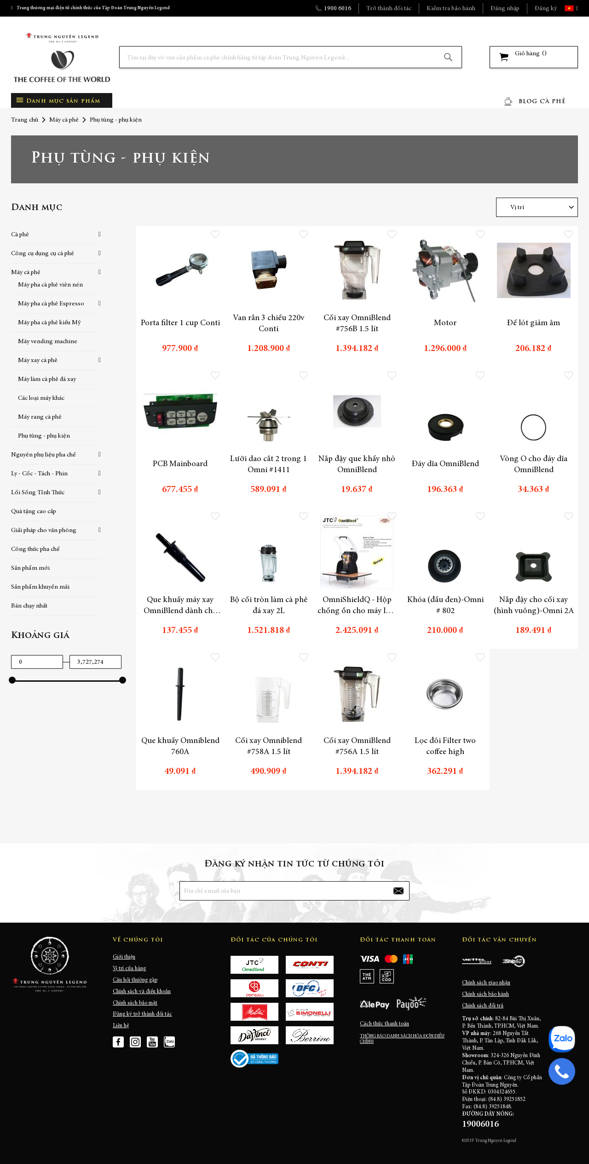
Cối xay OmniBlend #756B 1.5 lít (357, 323)
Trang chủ (24, 120)
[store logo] (61, 57)
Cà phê (20, 235)
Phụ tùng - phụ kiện (44, 436)
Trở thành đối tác (388, 9)
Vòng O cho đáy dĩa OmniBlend (533, 464)
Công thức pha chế (35, 549)
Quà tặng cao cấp (33, 512)
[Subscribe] (398, 891)
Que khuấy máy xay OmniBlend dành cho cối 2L (180, 606)
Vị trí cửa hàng (129, 968)
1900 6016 (337, 9)
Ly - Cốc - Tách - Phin (39, 474)
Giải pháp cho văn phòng (43, 530)
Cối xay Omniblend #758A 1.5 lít (268, 746)
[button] (576, 8)
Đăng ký (546, 9)
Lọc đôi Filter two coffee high (445, 746)
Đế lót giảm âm (533, 323)
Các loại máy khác (41, 398)
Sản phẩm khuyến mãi (40, 587)
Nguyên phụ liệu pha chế (43, 455)
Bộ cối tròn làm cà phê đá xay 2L (268, 605)
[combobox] (290, 57)
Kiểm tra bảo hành (451, 9)
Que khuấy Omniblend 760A (180, 746)
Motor (445, 323)
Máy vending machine (47, 342)
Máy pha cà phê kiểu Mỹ (49, 323)
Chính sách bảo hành (485, 994)
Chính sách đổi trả (482, 1006)
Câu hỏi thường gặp (135, 980)
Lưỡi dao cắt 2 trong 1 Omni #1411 (268, 464)
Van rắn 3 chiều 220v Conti (268, 323)
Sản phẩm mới (30, 568)
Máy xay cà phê (38, 360)
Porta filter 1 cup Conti (180, 323)
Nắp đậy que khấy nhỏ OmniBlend (356, 464)
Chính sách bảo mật (135, 1003)
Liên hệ (121, 1026)
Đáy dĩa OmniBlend (445, 464)
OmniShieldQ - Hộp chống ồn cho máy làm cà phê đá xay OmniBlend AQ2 (357, 606)
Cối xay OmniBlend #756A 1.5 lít (357, 746)
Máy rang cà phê (40, 417)
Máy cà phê (64, 120)
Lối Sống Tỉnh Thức (37, 493)
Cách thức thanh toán (384, 1024)
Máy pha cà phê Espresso (51, 304)
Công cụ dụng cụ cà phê (42, 254)
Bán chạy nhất (29, 606)
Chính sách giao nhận (486, 983)
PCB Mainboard (180, 464)
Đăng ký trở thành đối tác (142, 1014)
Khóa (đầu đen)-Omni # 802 (445, 605)
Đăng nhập (505, 9)
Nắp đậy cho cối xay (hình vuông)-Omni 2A (534, 605)
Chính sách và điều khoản (142, 991)
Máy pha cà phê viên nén (50, 285)
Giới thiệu (124, 957)
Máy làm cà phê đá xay (47, 379)
